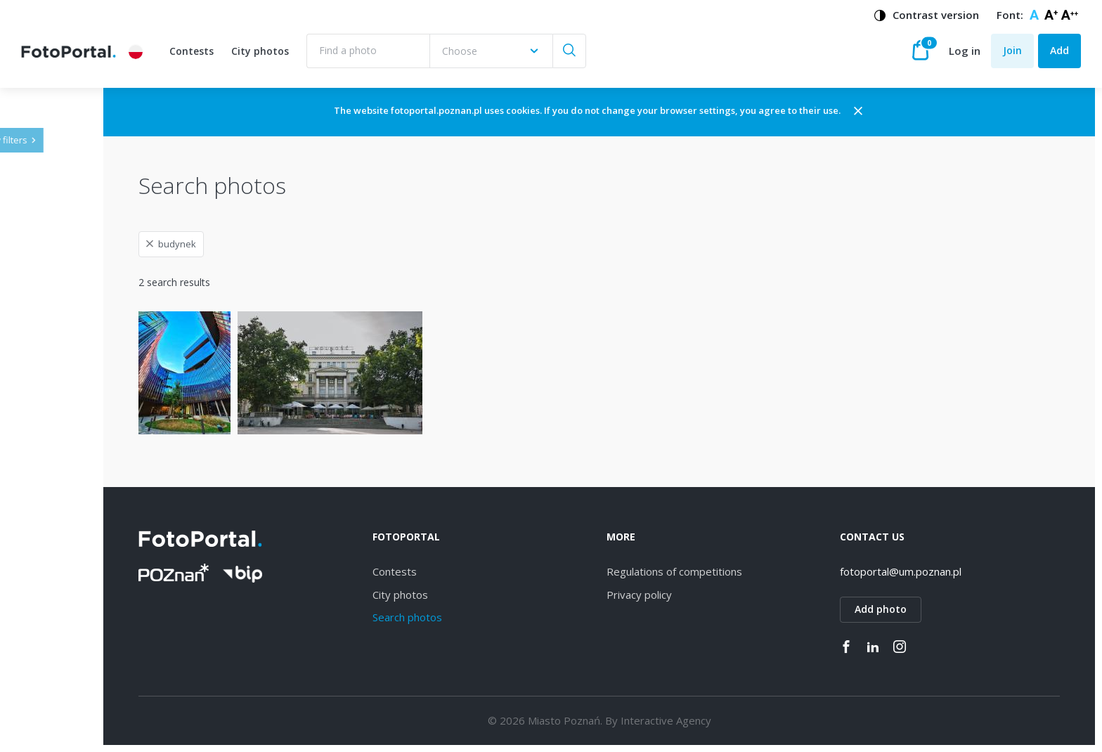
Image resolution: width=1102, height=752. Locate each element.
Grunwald (65, 637)
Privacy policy (699, 595)
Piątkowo (65, 711)
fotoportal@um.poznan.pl (931, 571)
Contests (191, 51)
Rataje (58, 613)
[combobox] (490, 51)
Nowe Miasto (74, 686)
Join (1012, 50)
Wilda (56, 442)
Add (1059, 50)
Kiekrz (57, 734)
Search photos (498, 617)
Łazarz (58, 588)
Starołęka (65, 540)
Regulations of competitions (735, 571)
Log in (964, 51)
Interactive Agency (726, 720)
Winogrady (68, 491)
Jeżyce (58, 417)
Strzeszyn (65, 564)
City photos (260, 51)
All (49, 394)
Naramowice (73, 515)
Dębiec (59, 467)
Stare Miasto (73, 661)
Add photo (912, 609)
